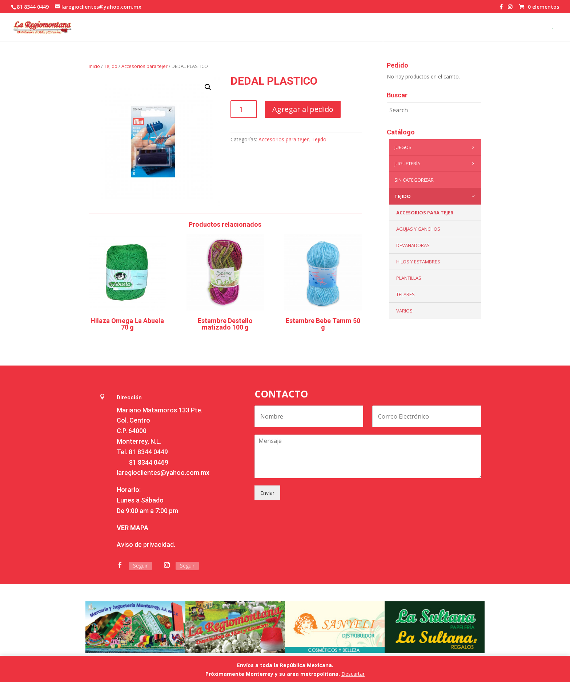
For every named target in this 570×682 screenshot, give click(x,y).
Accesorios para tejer (144, 66)
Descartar (353, 673)
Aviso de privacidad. (146, 544)
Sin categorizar (414, 180)
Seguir (140, 565)
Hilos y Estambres (418, 261)
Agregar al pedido (302, 109)
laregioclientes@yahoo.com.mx (163, 472)
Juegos (436, 147)
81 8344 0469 (148, 462)
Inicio (94, 66)
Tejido (110, 66)
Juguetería (436, 163)
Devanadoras (413, 245)
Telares (405, 294)
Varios (404, 310)
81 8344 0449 (148, 452)
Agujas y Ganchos (418, 229)
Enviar (267, 492)
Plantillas (408, 278)
